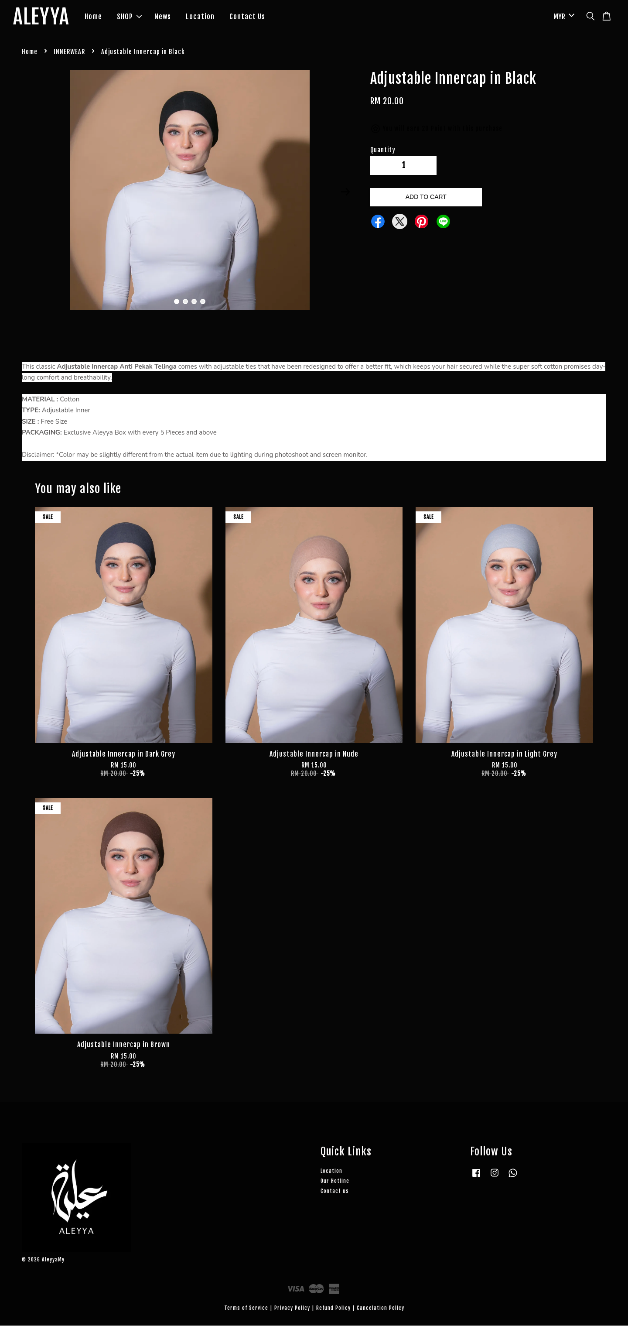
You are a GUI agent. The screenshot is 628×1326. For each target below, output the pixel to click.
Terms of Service (246, 1308)
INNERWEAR (69, 52)
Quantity (383, 150)
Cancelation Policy (380, 1308)
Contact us (335, 1191)
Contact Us (248, 16)
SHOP (129, 16)
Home (93, 16)
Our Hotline (335, 1181)
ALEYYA (41, 17)
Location (200, 16)
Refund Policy (333, 1308)
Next (345, 192)
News (163, 16)
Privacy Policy (292, 1308)
